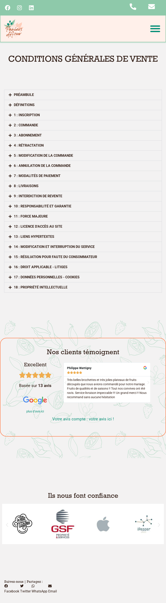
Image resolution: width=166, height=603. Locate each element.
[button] (155, 29)
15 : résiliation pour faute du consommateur (55, 257)
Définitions (24, 105)
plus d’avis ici (35, 412)
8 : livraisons (26, 186)
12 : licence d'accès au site (38, 227)
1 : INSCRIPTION (27, 115)
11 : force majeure (31, 217)
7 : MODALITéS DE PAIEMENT (37, 176)
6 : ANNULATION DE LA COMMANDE (42, 166)
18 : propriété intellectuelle (40, 288)
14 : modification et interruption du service (54, 247)
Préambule (24, 95)
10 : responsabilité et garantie (42, 207)
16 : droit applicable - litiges (40, 267)
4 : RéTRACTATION (29, 146)
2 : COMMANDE (26, 126)
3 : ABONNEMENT (28, 136)
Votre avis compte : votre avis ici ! (83, 419)
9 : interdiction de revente (38, 196)
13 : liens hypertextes (34, 237)
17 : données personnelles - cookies (47, 278)
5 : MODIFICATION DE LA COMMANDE (43, 156)
